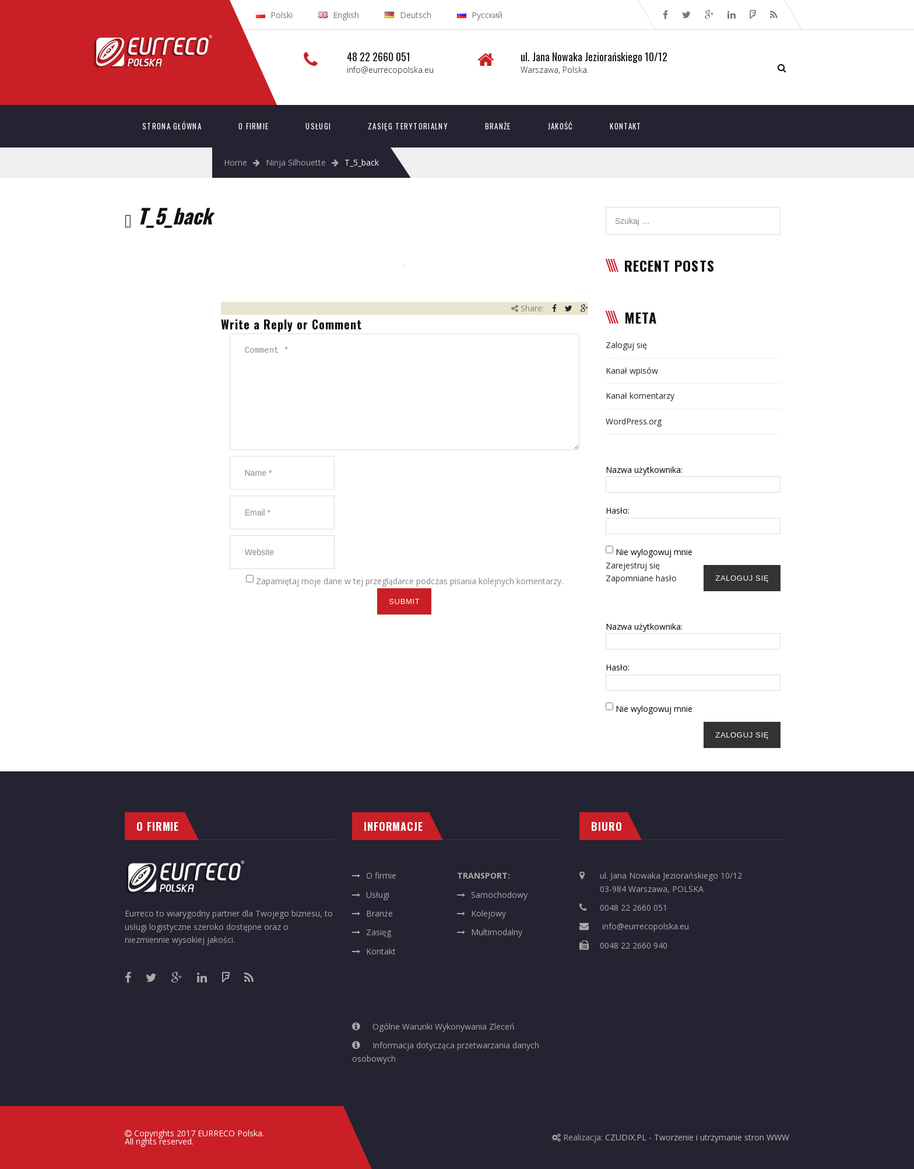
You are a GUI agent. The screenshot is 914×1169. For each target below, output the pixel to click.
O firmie (253, 126)
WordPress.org (634, 421)
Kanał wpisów (632, 370)
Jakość (561, 126)
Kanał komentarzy (640, 395)
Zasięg (378, 932)
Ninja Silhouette (296, 162)
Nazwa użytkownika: (644, 469)
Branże (498, 126)
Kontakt (625, 126)
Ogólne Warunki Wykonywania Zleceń (443, 1026)
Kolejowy (488, 913)
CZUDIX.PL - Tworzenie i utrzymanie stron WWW (697, 1137)
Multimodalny (496, 932)
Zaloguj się (626, 344)
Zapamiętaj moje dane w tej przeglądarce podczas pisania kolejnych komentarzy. (409, 581)
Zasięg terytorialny (408, 126)
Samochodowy (499, 894)
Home (235, 162)
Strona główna (172, 126)
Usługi (318, 126)
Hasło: (618, 510)
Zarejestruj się (633, 565)
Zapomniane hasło (641, 578)
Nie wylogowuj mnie (654, 551)
